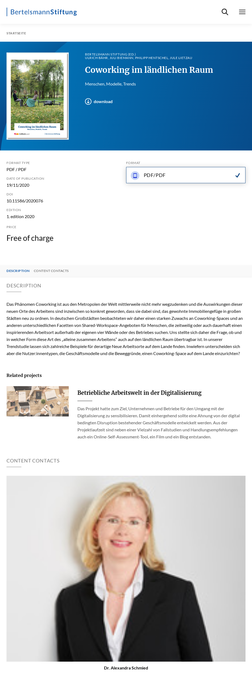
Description (18, 271)
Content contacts (51, 271)
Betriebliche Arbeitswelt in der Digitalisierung (139, 392)
